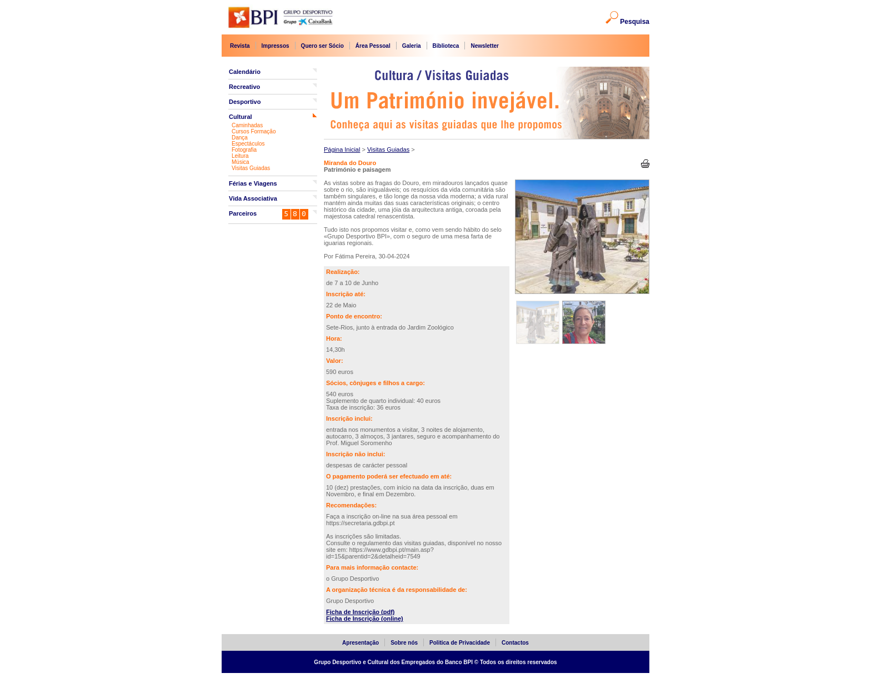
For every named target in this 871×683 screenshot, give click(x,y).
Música (240, 162)
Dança (240, 137)
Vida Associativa (253, 198)
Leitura (240, 156)
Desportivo (245, 101)
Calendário (245, 71)
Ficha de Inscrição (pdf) (360, 612)
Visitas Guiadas (251, 168)
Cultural (240, 116)
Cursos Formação (254, 131)
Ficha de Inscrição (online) (364, 618)
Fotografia (244, 150)
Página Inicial (342, 149)
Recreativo (244, 86)
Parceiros (243, 213)
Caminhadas (247, 125)
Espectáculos (248, 144)
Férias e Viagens (253, 183)
